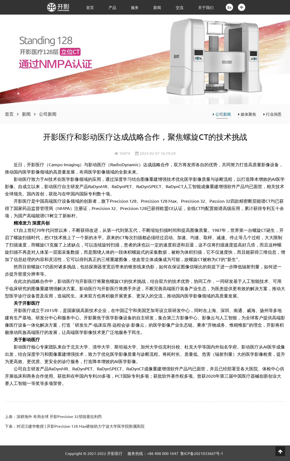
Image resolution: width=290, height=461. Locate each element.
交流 (179, 7)
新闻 (157, 7)
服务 (135, 7)
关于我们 (206, 7)
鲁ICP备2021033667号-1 (201, 453)
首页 (90, 7)
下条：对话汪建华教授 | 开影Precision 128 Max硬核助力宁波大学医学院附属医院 (75, 426)
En (229, 7)
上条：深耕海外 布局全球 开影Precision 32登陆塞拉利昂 (53, 416)
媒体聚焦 (247, 114)
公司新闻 (47, 113)
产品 (112, 7)
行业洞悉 (272, 114)
